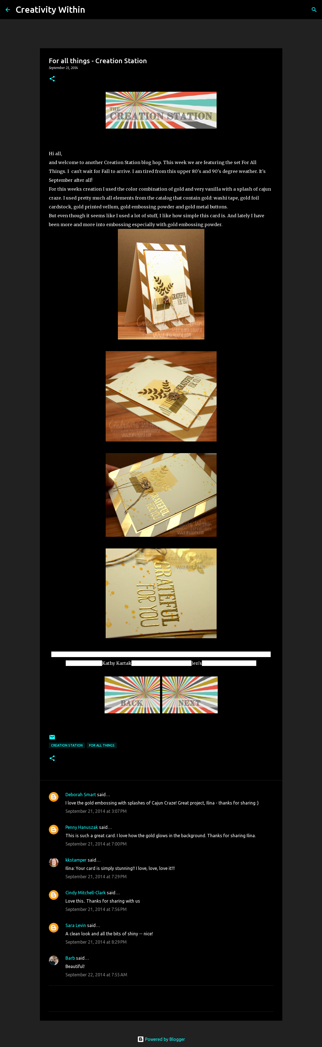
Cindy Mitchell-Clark (85, 892)
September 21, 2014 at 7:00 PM (96, 843)
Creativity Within (50, 9)
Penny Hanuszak (81, 827)
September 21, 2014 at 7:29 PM (96, 876)
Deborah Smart (80, 794)
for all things (102, 745)
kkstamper (76, 859)
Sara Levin (75, 925)
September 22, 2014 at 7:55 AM (96, 974)
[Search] (93, 9)
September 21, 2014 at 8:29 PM (96, 941)
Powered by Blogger (161, 1039)
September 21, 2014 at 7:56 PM (96, 909)
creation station (67, 745)
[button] (52, 79)
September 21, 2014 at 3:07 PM (96, 811)
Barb (70, 958)
